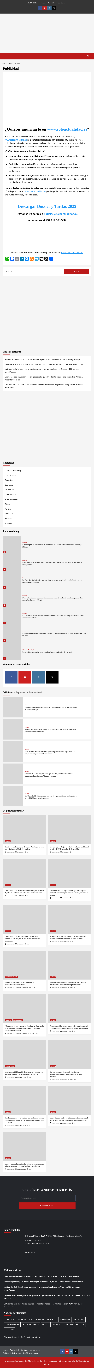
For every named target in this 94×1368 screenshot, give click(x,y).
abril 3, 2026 (65, 898)
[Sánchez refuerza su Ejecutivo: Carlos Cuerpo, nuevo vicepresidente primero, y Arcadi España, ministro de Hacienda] (24, 1100)
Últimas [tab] (9, 692)
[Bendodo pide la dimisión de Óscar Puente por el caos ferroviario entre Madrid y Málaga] (12, 544)
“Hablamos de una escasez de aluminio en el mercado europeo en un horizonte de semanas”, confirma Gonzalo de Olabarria (24, 1028)
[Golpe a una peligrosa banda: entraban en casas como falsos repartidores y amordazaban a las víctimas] (24, 1146)
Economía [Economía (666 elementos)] (65, 1320)
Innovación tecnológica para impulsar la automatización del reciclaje (47, 652)
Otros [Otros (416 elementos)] (45, 1325)
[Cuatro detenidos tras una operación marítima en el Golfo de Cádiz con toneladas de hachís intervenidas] (69, 1008)
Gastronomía (10, 494)
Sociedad (9, 514)
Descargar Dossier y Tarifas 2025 (47, 206)
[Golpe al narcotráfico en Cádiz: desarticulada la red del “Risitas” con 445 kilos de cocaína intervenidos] (69, 1100)
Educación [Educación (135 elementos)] (78, 1320)
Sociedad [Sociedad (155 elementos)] (68, 1325)
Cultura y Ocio (11, 475)
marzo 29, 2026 (21, 1125)
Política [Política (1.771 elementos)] (56, 1325)
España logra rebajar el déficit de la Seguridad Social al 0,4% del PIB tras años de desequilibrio (44, 364)
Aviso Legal (35, 1350)
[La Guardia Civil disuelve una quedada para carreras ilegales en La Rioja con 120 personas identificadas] (12, 580)
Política (8, 509)
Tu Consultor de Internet (31, 1337)
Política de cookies (31, 1353)
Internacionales (11, 499)
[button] (5, 56)
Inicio (43, 3)
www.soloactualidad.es (67, 129)
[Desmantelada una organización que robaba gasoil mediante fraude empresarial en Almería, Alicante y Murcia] (12, 598)
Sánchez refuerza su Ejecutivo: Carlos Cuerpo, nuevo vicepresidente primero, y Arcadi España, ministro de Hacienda (24, 1120)
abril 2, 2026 (20, 944)
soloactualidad (11, 852)
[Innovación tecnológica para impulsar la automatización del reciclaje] (12, 651)
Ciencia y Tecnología (13, 470)
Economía (9, 485)
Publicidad (51, 3)
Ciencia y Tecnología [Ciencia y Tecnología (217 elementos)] (16, 1320)
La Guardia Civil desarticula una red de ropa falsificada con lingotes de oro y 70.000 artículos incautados (44, 386)
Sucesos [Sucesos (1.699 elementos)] (80, 1325)
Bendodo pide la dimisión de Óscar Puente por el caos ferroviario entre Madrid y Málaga (42, 359)
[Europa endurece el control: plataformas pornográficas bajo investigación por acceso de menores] (69, 1054)
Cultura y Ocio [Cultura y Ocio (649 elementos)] (36, 1320)
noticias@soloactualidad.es (60, 213)
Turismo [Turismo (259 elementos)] (10, 1330)
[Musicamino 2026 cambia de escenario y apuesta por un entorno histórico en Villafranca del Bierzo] (24, 1054)
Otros (7, 504)
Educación (9, 490)
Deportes (9, 480)
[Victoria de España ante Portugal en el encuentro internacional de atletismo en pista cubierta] (69, 965)
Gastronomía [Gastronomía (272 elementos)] (12, 1325)
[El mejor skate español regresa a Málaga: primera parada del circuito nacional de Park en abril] (12, 633)
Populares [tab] (20, 692)
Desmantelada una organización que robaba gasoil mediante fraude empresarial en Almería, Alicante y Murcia (44, 378)
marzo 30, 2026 (66, 987)
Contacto (61, 3)
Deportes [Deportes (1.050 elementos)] (52, 1320)
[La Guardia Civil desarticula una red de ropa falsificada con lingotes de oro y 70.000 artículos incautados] (12, 615)
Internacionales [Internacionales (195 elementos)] (31, 1325)
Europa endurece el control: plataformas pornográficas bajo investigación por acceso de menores (67, 1074)
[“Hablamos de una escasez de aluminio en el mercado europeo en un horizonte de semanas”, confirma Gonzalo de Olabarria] (24, 1008)
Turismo (8, 523)
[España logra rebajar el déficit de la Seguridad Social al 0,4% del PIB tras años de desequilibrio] (12, 562)
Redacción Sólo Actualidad (14, 987)
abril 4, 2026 (20, 852)
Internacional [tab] (35, 692)
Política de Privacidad (12, 1353)
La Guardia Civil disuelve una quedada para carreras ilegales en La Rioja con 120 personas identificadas (42, 370)
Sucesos (8, 518)
